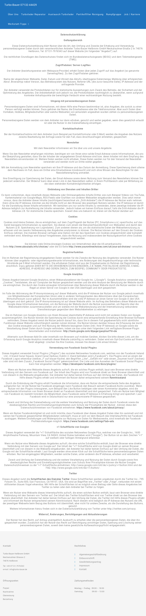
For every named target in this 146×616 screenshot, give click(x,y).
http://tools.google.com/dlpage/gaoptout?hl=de (90, 331)
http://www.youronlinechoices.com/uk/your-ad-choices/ (100, 246)
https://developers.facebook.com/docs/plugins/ (89, 364)
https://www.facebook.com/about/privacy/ (101, 407)
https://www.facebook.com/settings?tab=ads (88, 421)
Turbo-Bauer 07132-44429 (21, 4)
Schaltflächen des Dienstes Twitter (50, 479)
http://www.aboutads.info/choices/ (29, 246)
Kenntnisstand (118, 377)
